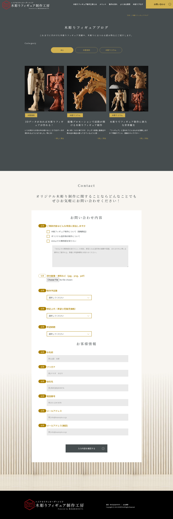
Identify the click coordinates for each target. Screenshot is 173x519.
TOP (128, 15)
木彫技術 (86, 50)
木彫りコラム (110, 50)
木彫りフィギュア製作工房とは (85, 4)
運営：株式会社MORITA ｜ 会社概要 (117, 505)
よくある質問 (125, 4)
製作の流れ (113, 4)
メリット (103, 4)
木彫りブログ (138, 4)
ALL (62, 50)
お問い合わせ (159, 4)
